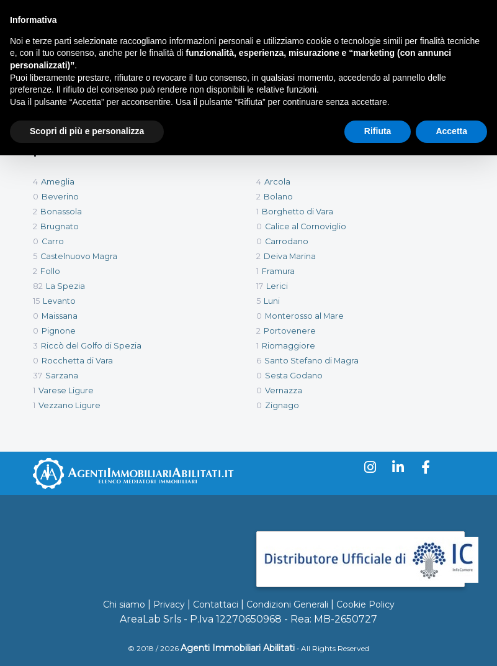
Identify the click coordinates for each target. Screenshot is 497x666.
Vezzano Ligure (69, 405)
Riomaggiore (288, 345)
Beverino (60, 196)
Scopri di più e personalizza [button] (87, 131)
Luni (272, 301)
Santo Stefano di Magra (311, 360)
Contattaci (215, 604)
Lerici (277, 286)
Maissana (60, 316)
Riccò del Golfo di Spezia (91, 345)
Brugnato (59, 226)
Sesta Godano (294, 375)
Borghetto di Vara (297, 211)
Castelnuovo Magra (78, 256)
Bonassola (61, 211)
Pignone (59, 330)
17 (259, 286)
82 (38, 286)
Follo (50, 271)
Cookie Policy (365, 604)
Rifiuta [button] (378, 131)
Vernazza (283, 390)
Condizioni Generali (287, 604)
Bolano (278, 196)
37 (37, 375)
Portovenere (290, 330)
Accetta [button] (451, 131)
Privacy (169, 604)
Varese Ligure (66, 390)
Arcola (277, 181)
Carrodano (286, 241)
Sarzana (61, 375)
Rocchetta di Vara (77, 360)
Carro (53, 241)
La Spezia (65, 286)
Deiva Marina (290, 256)
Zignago (282, 405)
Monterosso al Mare (304, 316)
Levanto (59, 301)
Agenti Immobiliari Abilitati (238, 648)
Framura (278, 271)
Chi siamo (124, 604)
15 (36, 301)
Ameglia (57, 181)
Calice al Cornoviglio (305, 226)
